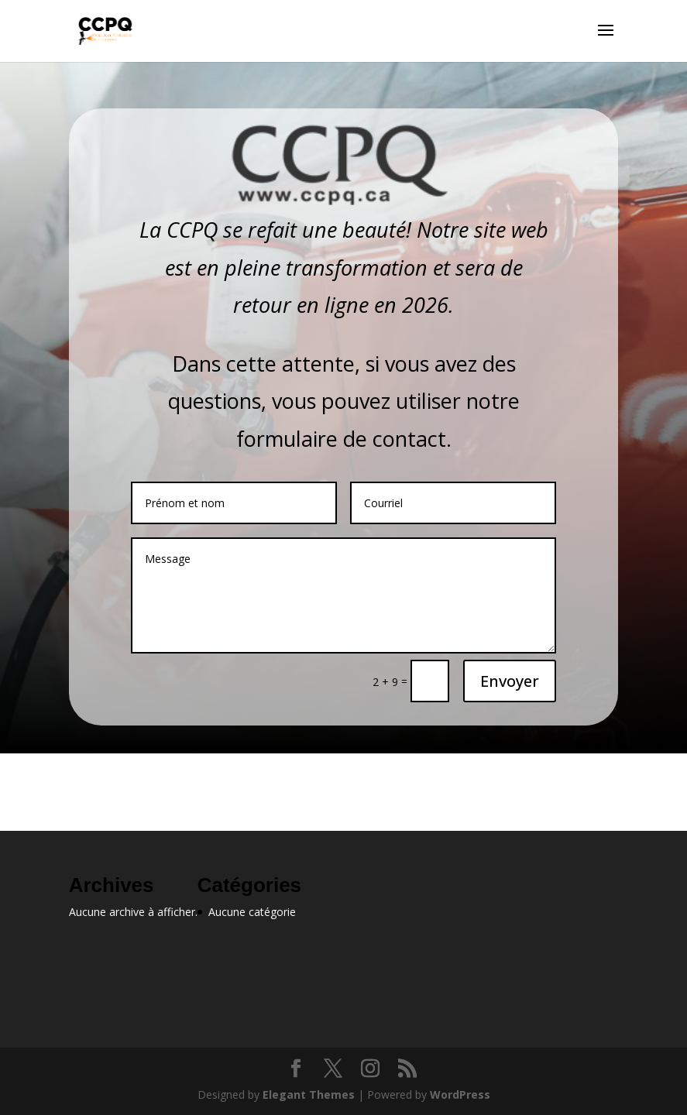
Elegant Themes (309, 1094)
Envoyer (509, 681)
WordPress (460, 1094)
